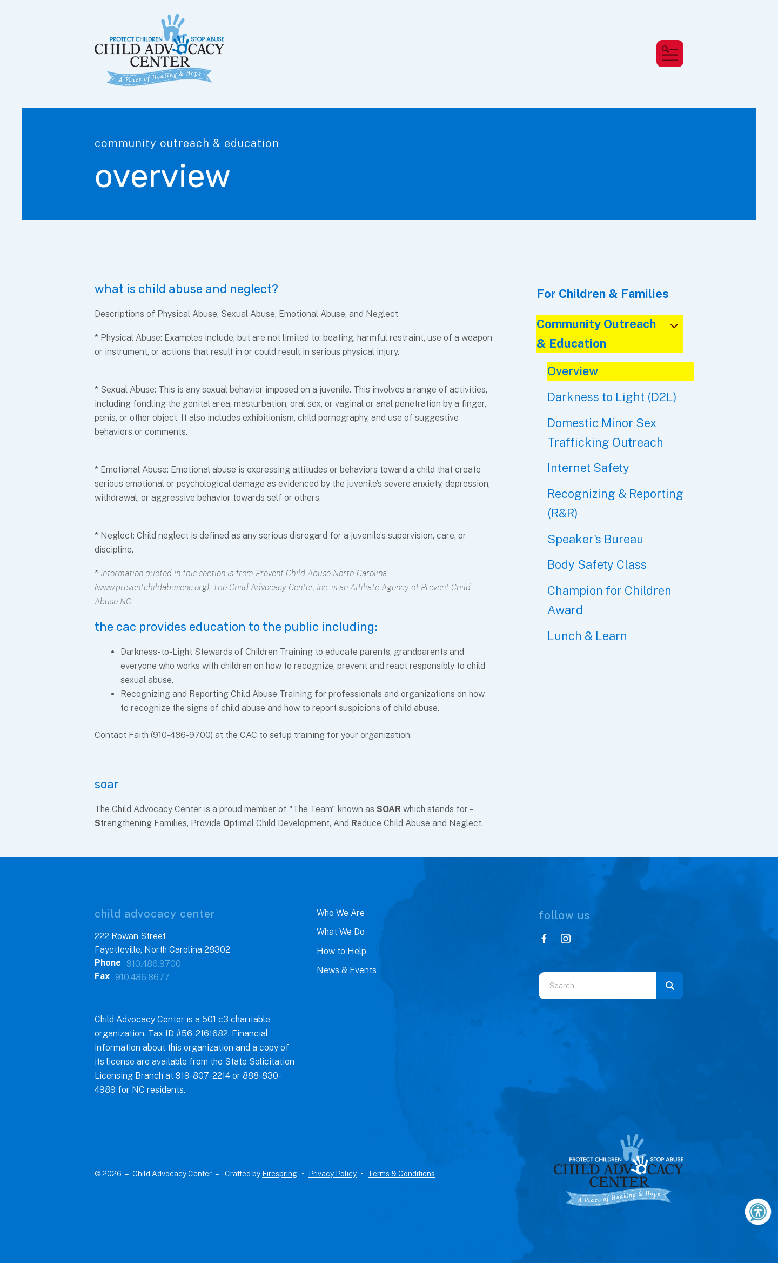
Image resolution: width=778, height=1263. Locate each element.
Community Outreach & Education (610, 333)
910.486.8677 (142, 977)
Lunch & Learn (587, 636)
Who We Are (341, 913)
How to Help (341, 951)
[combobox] (597, 985)
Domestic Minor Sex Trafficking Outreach (605, 432)
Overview (572, 371)
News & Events (347, 970)
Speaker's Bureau (595, 539)
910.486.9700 (153, 964)
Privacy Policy (332, 1173)
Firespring (279, 1173)
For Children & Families (602, 294)
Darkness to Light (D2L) (612, 397)
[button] (669, 53)
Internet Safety (588, 468)
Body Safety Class (597, 564)
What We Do (341, 932)
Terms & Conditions (401, 1173)
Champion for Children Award (609, 600)
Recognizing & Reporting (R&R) (615, 503)
